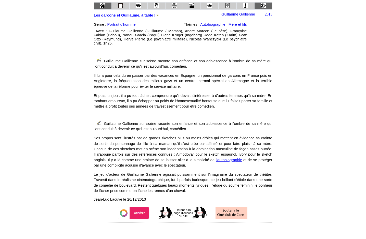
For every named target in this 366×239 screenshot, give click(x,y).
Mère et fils (238, 24)
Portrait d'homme (121, 24)
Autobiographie (212, 24)
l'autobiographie (229, 160)
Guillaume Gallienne (238, 14)
